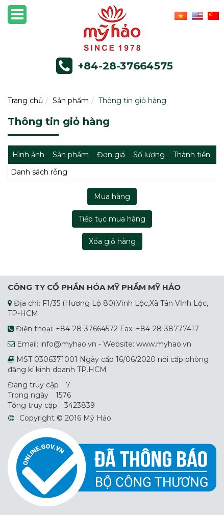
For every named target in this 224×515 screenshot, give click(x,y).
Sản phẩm (71, 100)
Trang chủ (25, 100)
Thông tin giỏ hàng (132, 100)
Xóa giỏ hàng (112, 241)
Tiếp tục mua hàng (112, 219)
